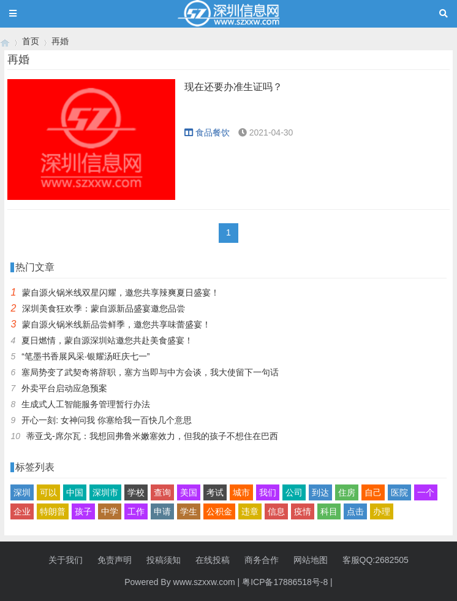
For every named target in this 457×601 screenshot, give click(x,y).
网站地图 (310, 560)
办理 (381, 511)
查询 (162, 492)
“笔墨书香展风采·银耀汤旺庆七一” (85, 356)
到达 (320, 492)
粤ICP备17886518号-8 (285, 582)
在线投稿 (212, 560)
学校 (136, 492)
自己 (373, 492)
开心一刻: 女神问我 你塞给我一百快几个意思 (106, 420)
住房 (346, 492)
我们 (267, 492)
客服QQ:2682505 (375, 560)
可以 (48, 492)
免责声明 (114, 560)
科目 (329, 511)
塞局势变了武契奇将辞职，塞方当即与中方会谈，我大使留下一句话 (150, 372)
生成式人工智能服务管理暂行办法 (85, 404)
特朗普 (53, 511)
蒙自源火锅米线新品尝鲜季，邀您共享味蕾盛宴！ (116, 324)
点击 (355, 511)
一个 (425, 492)
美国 (188, 492)
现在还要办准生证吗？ (233, 87)
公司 (294, 492)
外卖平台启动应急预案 (64, 388)
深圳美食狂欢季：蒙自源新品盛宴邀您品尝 (103, 308)
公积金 (219, 511)
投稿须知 (163, 560)
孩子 (83, 511)
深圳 (22, 492)
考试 (215, 492)
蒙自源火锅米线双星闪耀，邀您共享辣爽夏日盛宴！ (120, 292)
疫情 (302, 511)
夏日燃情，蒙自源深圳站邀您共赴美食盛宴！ (107, 340)
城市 (241, 492)
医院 (399, 492)
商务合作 (261, 560)
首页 (30, 41)
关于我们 (65, 560)
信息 (276, 511)
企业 (22, 511)
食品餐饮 (207, 132)
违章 (250, 511)
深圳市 (105, 492)
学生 (188, 511)
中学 (109, 511)
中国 (74, 492)
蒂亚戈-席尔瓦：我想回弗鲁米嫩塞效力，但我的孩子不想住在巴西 (152, 436)
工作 (136, 511)
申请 (162, 511)
